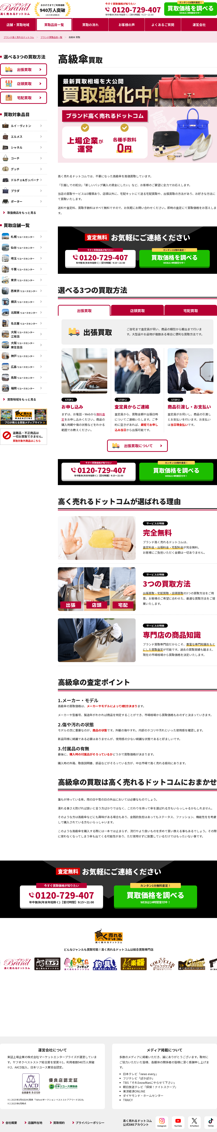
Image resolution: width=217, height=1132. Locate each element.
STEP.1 (69, 399)
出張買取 (18, 69)
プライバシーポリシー (90, 1122)
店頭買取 (18, 83)
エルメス (12, 136)
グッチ (11, 169)
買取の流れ (90, 24)
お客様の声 (126, 24)
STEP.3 (175, 399)
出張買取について (132, 445)
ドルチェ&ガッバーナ (20, 179)
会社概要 (11, 1122)
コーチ (11, 158)
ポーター (12, 201)
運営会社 (199, 24)
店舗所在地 (35, 1122)
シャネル (12, 147)
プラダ (11, 190)
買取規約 (59, 1122)
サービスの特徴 (155, 523)
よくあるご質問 (162, 24)
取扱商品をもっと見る (21, 212)
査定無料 (97, 237)
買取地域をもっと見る (21, 399)
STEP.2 (122, 399)
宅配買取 (18, 97)
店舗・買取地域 (18, 24)
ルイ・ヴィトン (16, 125)
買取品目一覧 (54, 24)
